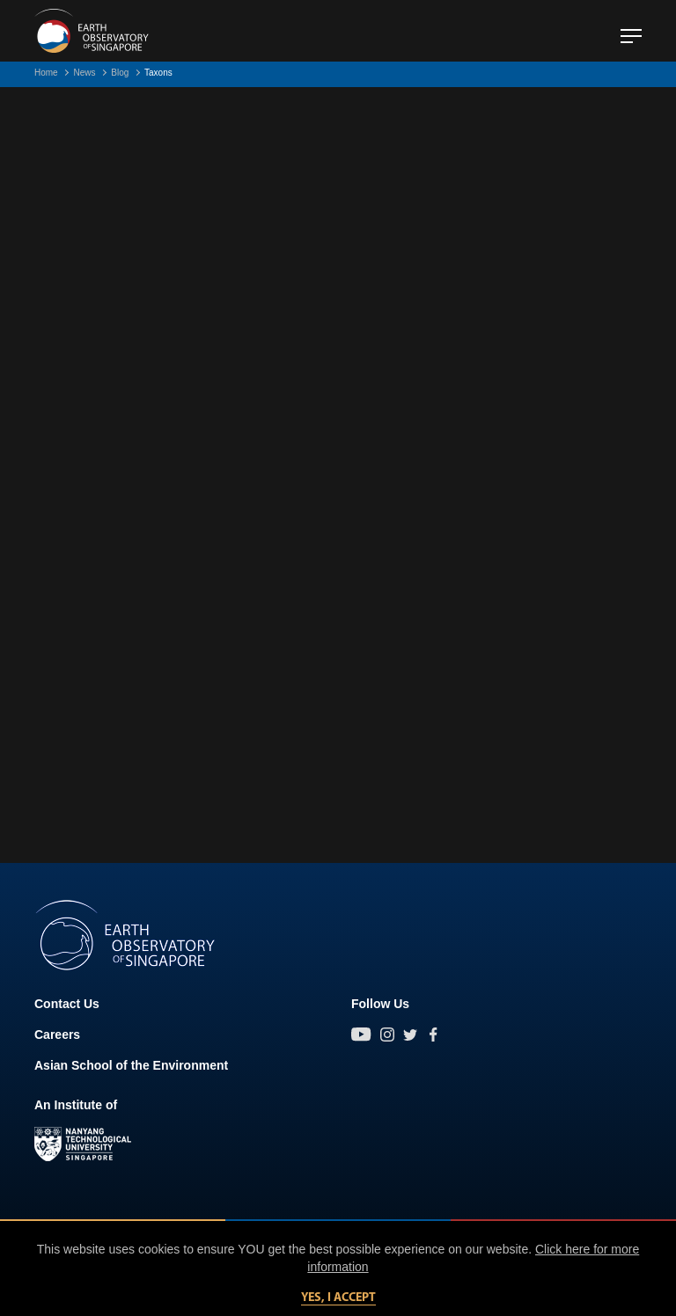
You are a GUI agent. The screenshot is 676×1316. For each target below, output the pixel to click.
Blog (120, 72)
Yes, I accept (338, 1298)
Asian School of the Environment (131, 1065)
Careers (57, 1034)
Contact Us (66, 1004)
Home (46, 72)
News (84, 72)
